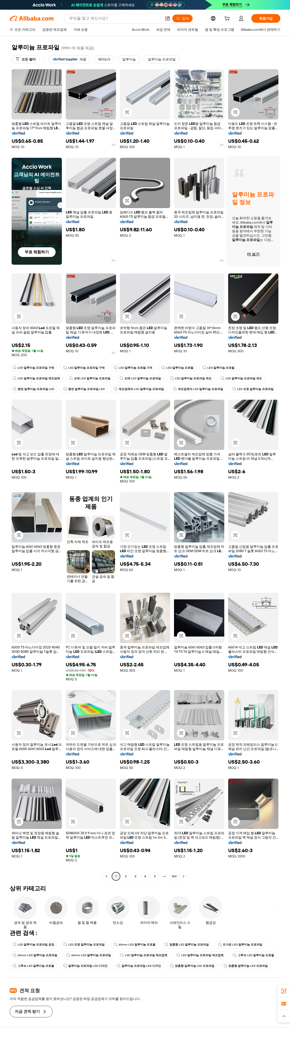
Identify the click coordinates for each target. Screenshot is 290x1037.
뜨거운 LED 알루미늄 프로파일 (240, 945)
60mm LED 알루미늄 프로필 (134, 945)
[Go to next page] (183, 876)
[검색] (182, 18)
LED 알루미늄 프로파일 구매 (33, 368)
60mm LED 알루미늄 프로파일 (35, 955)
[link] (283, 991)
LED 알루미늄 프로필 (177, 368)
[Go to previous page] (106, 876)
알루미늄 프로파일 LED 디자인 (85, 966)
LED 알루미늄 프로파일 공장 (33, 945)
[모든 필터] (26, 59)
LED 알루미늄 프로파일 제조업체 (36, 378)
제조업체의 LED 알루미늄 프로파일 (139, 389)
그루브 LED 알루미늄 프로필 (253, 955)
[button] (167, 18)
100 (174, 876)
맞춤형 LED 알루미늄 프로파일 (187, 945)
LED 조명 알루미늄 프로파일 (253, 389)
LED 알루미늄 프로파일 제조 (190, 378)
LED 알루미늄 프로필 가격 (133, 368)
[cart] (228, 19)
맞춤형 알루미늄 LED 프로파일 (192, 966)
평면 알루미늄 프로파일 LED (33, 389)
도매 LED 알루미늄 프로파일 (89, 378)
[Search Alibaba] (115, 18)
